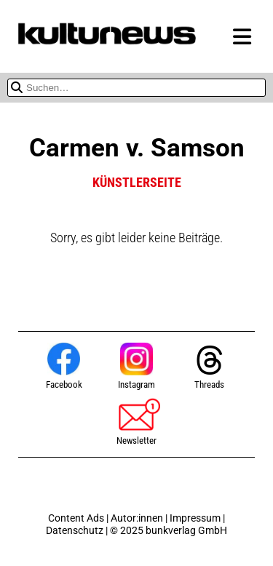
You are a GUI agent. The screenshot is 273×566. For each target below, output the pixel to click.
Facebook (64, 366)
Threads (209, 367)
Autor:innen (137, 518)
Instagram (136, 366)
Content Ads (76, 518)
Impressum (195, 518)
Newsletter (136, 421)
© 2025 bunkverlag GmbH (168, 531)
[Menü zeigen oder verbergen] (242, 37)
